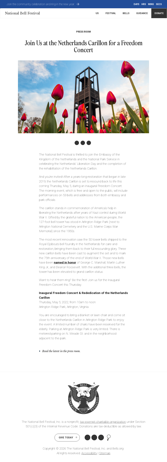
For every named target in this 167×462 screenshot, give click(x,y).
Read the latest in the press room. (61, 351)
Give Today (66, 437)
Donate (159, 13)
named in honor (65, 262)
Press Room (83, 31)
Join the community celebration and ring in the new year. (40, 4)
